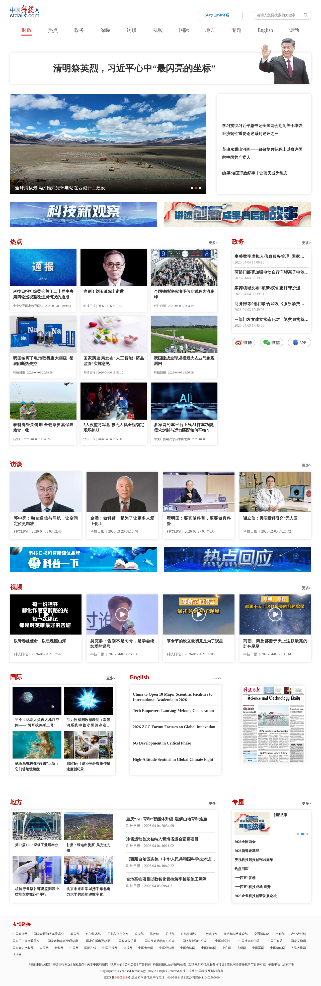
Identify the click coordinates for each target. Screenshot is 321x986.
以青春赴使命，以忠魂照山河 (40, 641)
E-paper (273, 768)
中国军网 (258, 948)
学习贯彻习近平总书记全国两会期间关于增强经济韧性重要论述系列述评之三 (262, 130)
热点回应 (241, 869)
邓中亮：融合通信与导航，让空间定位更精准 (46, 521)
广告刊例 (145, 964)
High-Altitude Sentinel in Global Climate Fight (173, 759)
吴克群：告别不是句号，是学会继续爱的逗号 (122, 644)
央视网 (127, 948)
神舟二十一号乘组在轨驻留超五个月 (51, 187)
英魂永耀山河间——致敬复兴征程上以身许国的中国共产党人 (262, 153)
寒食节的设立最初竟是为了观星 (195, 641)
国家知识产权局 (23, 948)
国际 (184, 30)
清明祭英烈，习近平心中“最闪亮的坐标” (134, 68)
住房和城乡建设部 (236, 934)
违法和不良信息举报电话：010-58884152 (158, 977)
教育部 (74, 934)
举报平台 (274, 964)
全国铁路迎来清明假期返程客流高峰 (184, 294)
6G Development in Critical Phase (162, 743)
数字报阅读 (271, 438)
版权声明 (288, 964)
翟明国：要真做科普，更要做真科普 (199, 521)
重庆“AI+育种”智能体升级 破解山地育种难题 (166, 819)
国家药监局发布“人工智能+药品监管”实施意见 (114, 361)
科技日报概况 (61, 964)
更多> (213, 243)
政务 (79, 30)
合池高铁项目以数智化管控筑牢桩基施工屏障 (166, 879)
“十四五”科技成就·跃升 (252, 887)
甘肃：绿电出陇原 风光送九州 (88, 847)
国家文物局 (298, 941)
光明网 (241, 948)
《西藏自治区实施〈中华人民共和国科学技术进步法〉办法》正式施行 (170, 859)
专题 (236, 30)
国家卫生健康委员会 (26, 941)
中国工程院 (275, 941)
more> (216, 678)
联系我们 (116, 964)
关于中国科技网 (97, 964)
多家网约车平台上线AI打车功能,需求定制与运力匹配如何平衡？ (184, 427)
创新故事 (280, 815)
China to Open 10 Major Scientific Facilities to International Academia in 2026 (172, 697)
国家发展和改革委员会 (49, 934)
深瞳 (105, 30)
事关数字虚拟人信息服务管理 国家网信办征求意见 (271, 257)
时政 (27, 30)
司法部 (170, 934)
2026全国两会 (245, 842)
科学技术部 (93, 934)
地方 (210, 30)
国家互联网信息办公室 (160, 941)
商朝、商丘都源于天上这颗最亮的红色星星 (275, 644)
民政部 (154, 934)
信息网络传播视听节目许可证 (246, 964)
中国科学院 (222, 941)
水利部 (280, 934)
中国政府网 (20, 934)
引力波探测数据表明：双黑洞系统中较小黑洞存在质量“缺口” (88, 723)
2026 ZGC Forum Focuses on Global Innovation (174, 727)
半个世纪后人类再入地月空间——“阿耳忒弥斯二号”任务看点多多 (37, 723)
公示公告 (131, 964)
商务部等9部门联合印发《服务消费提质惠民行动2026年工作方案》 (271, 304)
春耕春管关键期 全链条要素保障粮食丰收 (43, 427)
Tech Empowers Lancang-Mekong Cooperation (173, 710)
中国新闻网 (277, 948)
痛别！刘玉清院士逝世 (104, 291)
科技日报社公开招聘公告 (169, 964)
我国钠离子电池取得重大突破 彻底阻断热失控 (43, 361)
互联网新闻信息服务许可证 (206, 964)
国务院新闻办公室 (195, 941)
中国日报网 (109, 948)
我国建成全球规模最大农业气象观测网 (184, 361)
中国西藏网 (208, 948)
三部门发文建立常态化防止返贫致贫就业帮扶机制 (271, 320)
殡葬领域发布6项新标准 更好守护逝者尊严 (271, 288)
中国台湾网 (187, 948)
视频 (158, 30)
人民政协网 (298, 948)
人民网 (44, 948)
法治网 (17, 955)
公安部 (139, 934)
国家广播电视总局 (98, 941)
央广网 (226, 948)
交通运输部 (261, 934)
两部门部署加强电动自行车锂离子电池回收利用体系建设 (271, 272)
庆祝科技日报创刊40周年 (253, 860)
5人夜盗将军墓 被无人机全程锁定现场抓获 (114, 427)
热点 (53, 30)
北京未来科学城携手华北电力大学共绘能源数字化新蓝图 (88, 892)
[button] (192, 188)
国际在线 (90, 948)
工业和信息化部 (117, 934)
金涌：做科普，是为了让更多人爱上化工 (122, 521)
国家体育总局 (127, 941)
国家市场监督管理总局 (63, 941)
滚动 (294, 30)
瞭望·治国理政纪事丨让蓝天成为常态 (254, 173)
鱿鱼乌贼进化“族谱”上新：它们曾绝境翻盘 (37, 766)
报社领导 (79, 964)
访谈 (132, 30)
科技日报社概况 (39, 964)
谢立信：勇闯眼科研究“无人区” (271, 518)
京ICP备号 (117, 977)
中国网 (73, 948)
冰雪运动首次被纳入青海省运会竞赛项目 (162, 839)
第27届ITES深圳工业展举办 (36, 845)
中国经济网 (166, 948)
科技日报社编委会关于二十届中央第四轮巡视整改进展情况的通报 (43, 294)
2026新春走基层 (246, 851)
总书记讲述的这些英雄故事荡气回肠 (254, 102)
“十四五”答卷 (245, 878)
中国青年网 (145, 948)
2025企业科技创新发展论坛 (255, 896)
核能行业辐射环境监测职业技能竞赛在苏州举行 (37, 891)
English (265, 30)
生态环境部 (209, 934)
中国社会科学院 (249, 941)
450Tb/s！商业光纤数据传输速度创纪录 (88, 766)
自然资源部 (188, 934)
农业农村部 (298, 934)
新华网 (58, 948)
